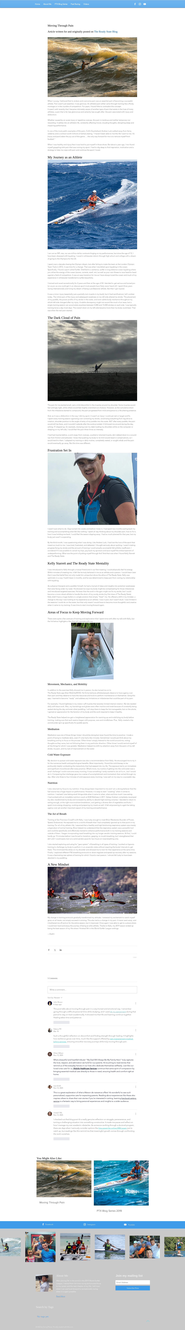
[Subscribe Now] (132, 1288)
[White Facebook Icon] (135, 4)
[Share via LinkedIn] (60, 950)
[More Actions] (135, 1003)
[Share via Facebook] (49, 950)
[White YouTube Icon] (144, 4)
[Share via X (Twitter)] (55, 950)
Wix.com (70, 1327)
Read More (60, 1296)
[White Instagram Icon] (139, 4)
